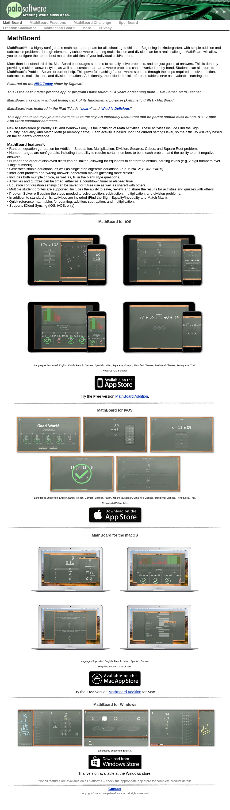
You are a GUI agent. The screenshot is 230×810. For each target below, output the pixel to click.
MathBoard (13, 23)
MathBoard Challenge (93, 23)
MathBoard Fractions (48, 23)
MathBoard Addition (131, 396)
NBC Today (43, 84)
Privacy (105, 28)
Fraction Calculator (20, 28)
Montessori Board (60, 28)
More (87, 28)
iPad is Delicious (116, 109)
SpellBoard (128, 23)
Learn (86, 109)
